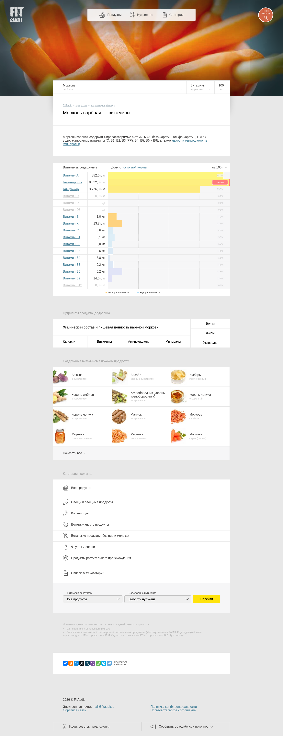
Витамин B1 (71, 237)
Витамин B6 (71, 271)
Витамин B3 (71, 251)
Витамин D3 (71, 209)
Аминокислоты (139, 341)
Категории (176, 14)
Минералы (173, 341)
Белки (210, 323)
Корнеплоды (76, 513)
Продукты (114, 14)
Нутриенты (145, 14)
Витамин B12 (72, 285)
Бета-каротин (72, 182)
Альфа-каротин (74, 189)
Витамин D (71, 196)
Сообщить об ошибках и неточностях (186, 726)
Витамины (104, 341)
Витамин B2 (71, 244)
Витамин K (71, 223)
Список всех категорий (83, 573)
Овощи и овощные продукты (88, 502)
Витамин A (71, 175)
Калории (69, 341)
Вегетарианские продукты (86, 524)
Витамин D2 (71, 203)
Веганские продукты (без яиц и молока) (96, 535)
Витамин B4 (71, 257)
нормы (135, 167)
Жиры (210, 333)
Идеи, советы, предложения (89, 726)
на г (218, 167)
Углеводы (210, 342)
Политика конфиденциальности (173, 706)
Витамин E (71, 216)
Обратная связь (74, 710)
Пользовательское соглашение (173, 710)
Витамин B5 (71, 264)
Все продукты (77, 487)
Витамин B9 (71, 278)
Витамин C (71, 230)
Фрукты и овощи (79, 546)
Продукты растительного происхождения (97, 558)
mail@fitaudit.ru (104, 706)
